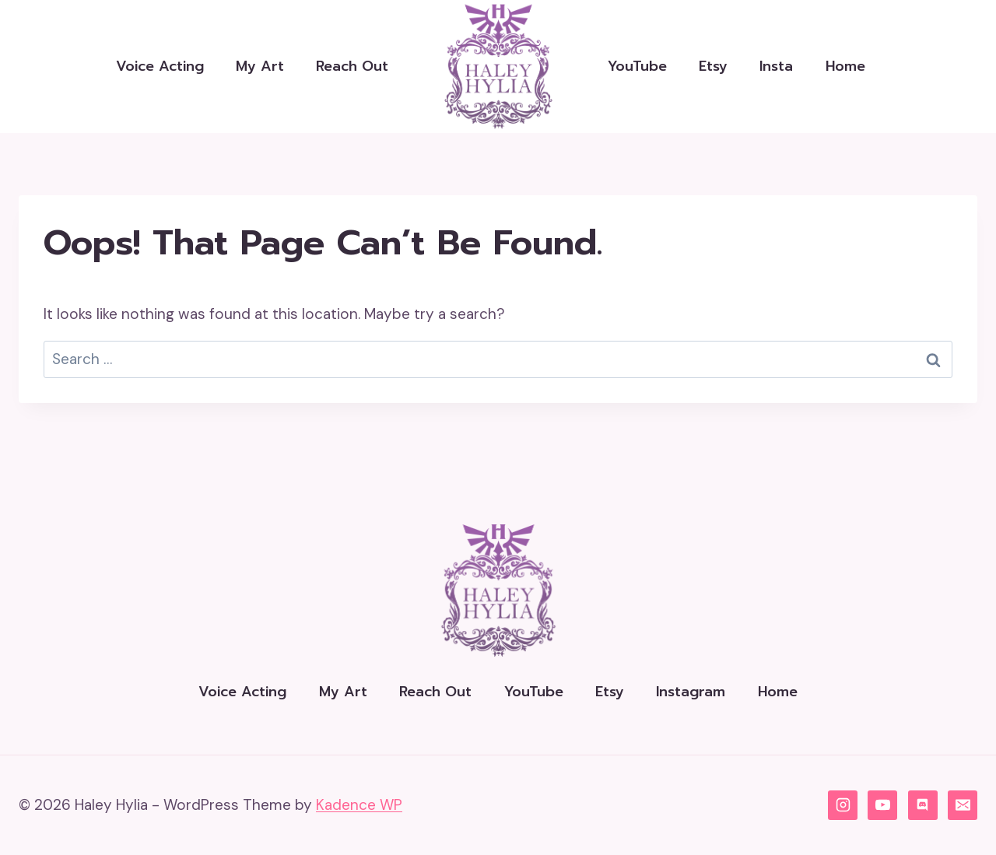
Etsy (713, 66)
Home (845, 66)
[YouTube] (882, 805)
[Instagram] (842, 805)
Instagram (690, 692)
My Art (260, 66)
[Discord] (923, 805)
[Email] (962, 805)
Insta (776, 66)
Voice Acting (160, 66)
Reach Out (352, 66)
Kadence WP (359, 805)
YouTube (637, 66)
